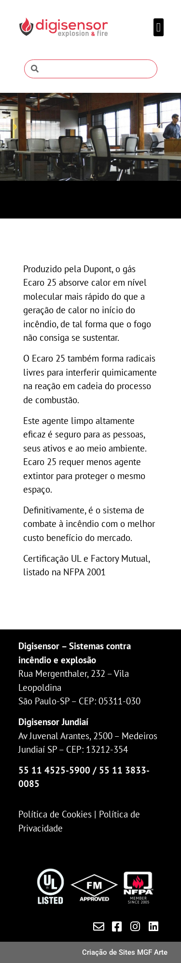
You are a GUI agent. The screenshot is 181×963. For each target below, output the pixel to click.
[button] (158, 27)
